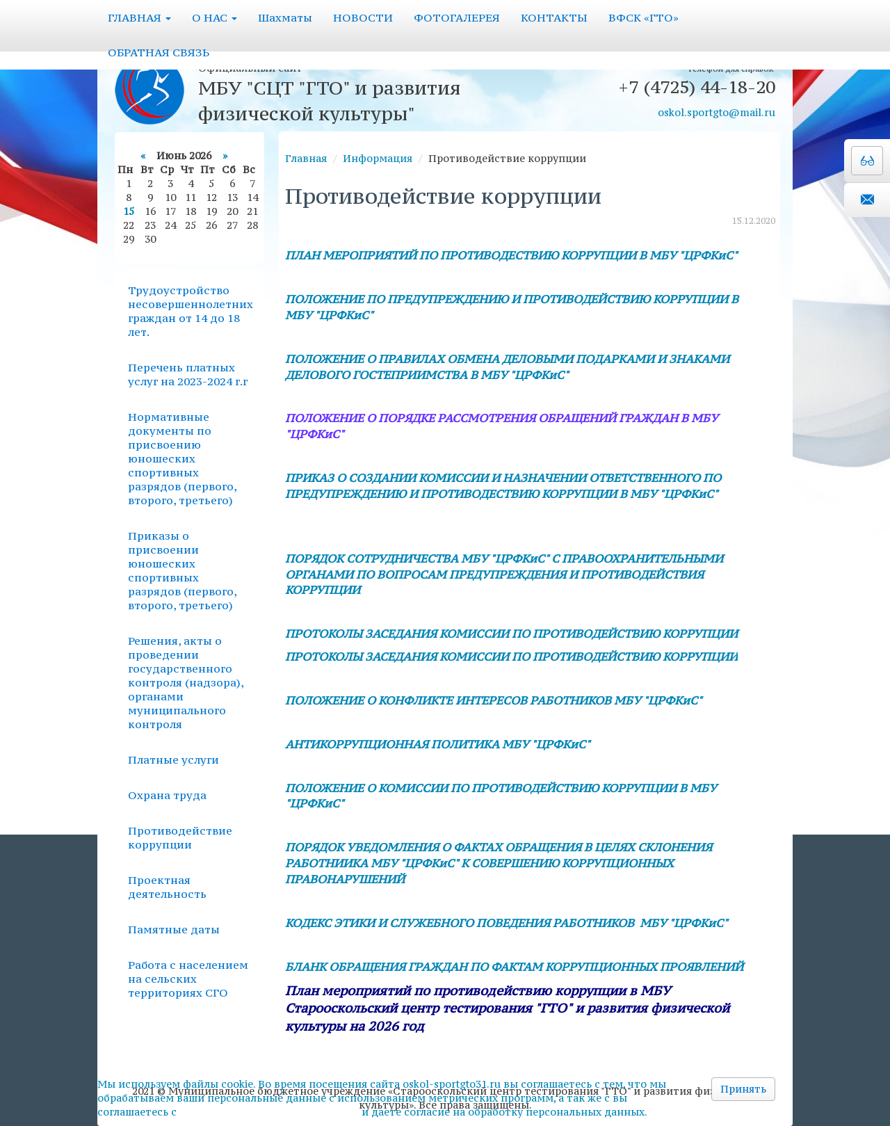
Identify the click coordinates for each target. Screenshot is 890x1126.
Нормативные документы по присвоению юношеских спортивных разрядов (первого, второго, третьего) (182, 458)
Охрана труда (167, 795)
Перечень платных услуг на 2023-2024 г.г (188, 374)
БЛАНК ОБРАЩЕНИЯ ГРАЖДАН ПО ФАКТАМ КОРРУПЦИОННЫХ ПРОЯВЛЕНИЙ (514, 966)
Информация (377, 158)
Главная (306, 158)
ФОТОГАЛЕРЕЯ (457, 17)
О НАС (214, 17)
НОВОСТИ (363, 17)
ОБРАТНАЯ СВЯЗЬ (158, 52)
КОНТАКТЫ (554, 17)
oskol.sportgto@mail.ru (716, 112)
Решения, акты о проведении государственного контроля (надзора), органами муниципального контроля (185, 682)
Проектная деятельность (167, 887)
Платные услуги (173, 759)
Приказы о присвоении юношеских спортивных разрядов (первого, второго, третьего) (182, 570)
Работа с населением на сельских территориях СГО (188, 978)
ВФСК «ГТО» (643, 17)
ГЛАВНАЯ (139, 17)
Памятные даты (174, 929)
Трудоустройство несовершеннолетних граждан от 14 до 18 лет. (190, 311)
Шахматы (285, 17)
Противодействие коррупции (180, 837)
